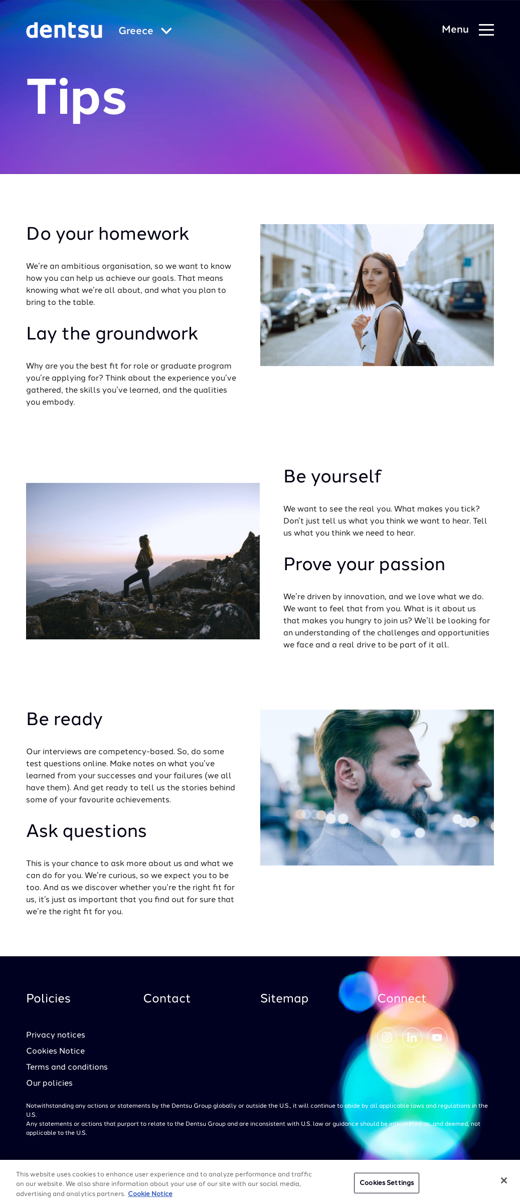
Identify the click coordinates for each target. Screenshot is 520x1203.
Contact (167, 999)
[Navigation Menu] (468, 30)
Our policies (49, 1084)
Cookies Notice (55, 1052)
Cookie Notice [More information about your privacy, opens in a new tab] (150, 1198)
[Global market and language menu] (145, 32)
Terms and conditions (67, 1068)
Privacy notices (55, 1036)
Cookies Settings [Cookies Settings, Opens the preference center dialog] (387, 1186)
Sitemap (284, 999)
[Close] (504, 1184)
